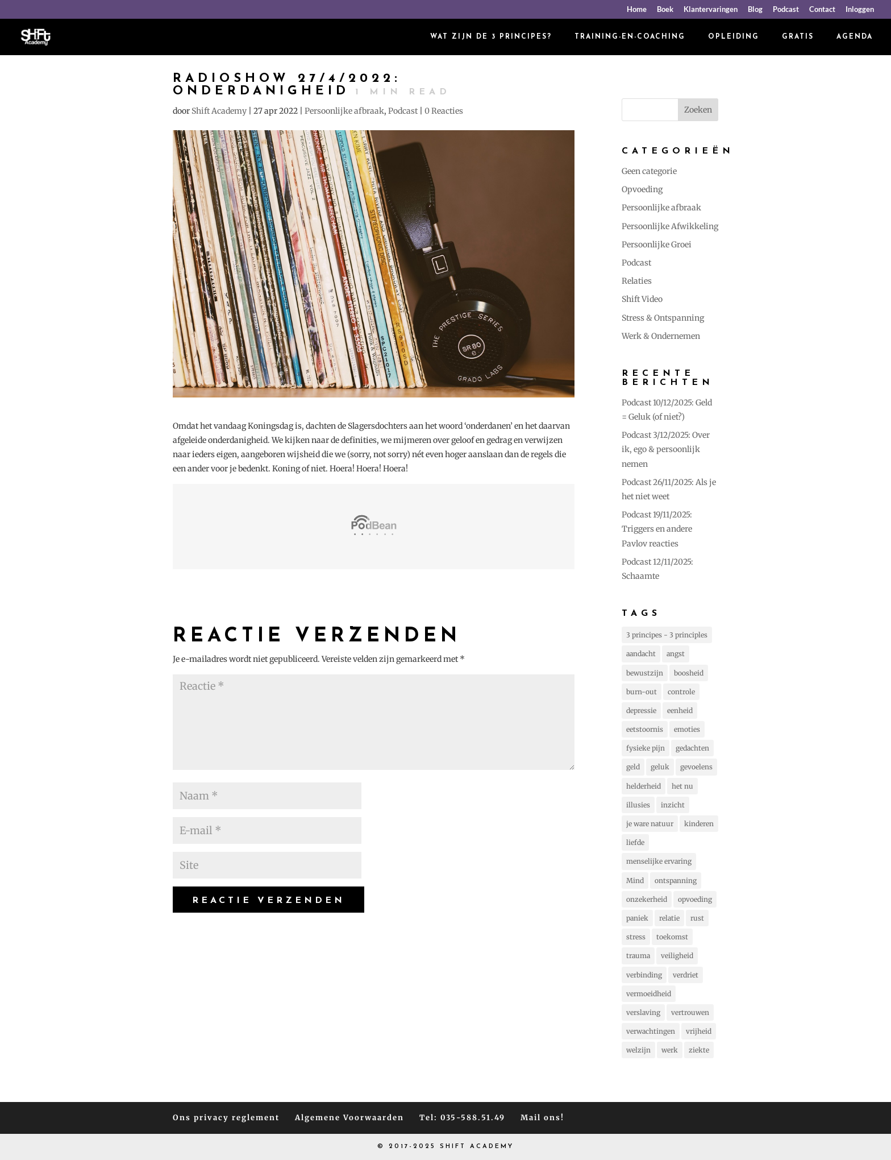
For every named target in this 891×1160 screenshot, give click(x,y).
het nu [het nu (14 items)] (682, 786)
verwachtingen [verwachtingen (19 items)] (650, 1031)
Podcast (786, 10)
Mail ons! (542, 1117)
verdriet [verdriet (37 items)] (685, 975)
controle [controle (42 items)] (681, 691)
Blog (755, 10)
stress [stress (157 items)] (636, 937)
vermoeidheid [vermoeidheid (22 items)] (648, 993)
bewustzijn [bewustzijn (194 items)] (644, 673)
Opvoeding (642, 189)
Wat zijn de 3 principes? (491, 37)
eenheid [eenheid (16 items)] (680, 710)
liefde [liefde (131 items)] (635, 842)
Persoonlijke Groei (657, 244)
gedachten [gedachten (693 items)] (692, 748)
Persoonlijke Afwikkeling (670, 226)
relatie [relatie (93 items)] (669, 918)
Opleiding (733, 37)
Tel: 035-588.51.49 (462, 1117)
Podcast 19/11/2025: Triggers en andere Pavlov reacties (657, 528)
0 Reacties (443, 111)
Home (637, 10)
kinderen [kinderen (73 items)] (699, 823)
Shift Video (642, 299)
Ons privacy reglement (226, 1117)
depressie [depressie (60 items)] (641, 710)
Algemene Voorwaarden (349, 1117)
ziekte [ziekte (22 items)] (699, 1050)
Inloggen (860, 10)
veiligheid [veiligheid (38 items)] (677, 955)
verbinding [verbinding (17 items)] (644, 975)
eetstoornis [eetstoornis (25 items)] (644, 729)
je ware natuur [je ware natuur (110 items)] (649, 823)
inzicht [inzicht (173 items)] (673, 805)
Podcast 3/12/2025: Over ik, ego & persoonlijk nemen (666, 449)
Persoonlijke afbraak (344, 111)
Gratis (798, 37)
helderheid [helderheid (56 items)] (643, 786)
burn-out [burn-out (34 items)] (641, 691)
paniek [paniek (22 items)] (637, 918)
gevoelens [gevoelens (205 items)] (696, 767)
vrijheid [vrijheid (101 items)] (698, 1031)
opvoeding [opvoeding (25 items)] (695, 899)
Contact (822, 10)
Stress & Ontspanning (663, 318)
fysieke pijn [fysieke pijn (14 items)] (645, 748)
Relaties (637, 281)
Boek (665, 10)
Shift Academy (219, 111)
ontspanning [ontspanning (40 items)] (676, 880)
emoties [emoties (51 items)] (687, 729)
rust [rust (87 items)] (697, 918)
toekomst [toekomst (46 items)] (672, 937)
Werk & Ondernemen (661, 336)
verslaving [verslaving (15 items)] (643, 1012)
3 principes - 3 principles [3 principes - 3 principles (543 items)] (666, 635)
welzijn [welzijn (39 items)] (638, 1050)
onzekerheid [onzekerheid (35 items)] (646, 899)
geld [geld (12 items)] (633, 767)
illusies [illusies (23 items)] (638, 805)
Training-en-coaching (629, 37)
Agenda (854, 37)
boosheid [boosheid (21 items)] (688, 673)
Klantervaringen (711, 10)
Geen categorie (649, 171)
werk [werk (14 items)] (669, 1050)
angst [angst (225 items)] (676, 653)
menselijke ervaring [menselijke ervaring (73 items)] (659, 861)
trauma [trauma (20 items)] (638, 955)
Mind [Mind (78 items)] (635, 880)
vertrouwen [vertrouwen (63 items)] (690, 1012)
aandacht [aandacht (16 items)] (641, 653)
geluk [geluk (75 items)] (660, 767)
